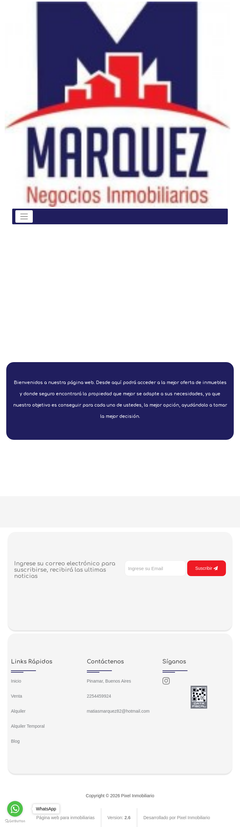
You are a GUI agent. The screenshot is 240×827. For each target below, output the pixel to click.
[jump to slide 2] (103, 348)
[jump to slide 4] (116, 348)
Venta (16, 696)
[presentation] (172, 588)
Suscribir (206, 568)
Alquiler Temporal (28, 726)
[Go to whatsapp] (15, 809)
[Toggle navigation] (24, 216)
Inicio (16, 681)
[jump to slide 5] (123, 348)
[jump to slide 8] (144, 348)
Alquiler (18, 711)
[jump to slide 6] (130, 348)
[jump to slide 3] (110, 348)
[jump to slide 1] (96, 348)
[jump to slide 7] (137, 348)
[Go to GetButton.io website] (15, 821)
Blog (15, 741)
